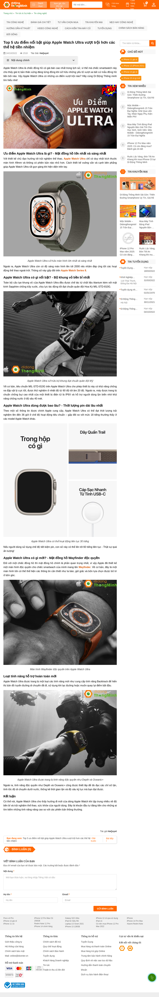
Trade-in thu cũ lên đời (54, 970)
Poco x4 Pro (8, 918)
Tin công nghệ (15, 22)
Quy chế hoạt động (52, 946)
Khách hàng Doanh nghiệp (56, 960)
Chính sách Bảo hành (53, 951)
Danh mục (37, 4)
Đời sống (12, 34)
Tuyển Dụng (87, 942)
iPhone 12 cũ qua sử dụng (107, 918)
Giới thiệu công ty (13, 942)
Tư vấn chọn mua (68, 22)
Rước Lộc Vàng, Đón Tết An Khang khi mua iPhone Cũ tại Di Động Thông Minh (147, 251)
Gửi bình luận (105, 908)
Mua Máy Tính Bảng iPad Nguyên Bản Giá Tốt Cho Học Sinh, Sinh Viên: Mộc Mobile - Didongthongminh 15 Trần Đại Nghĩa (147, 224)
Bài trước (93, 839)
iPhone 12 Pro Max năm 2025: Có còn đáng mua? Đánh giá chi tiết (127, 251)
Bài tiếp (109, 839)
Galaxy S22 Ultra (72, 918)
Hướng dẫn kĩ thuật (18, 28)
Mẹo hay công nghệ (121, 22)
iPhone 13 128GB (72, 926)
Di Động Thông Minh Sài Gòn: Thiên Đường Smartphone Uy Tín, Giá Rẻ (137, 196)
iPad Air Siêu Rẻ (72, 921)
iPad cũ (99, 921)
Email (66, 894)
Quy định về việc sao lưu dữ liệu (96, 960)
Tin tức (46, 965)
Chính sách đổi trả (52, 942)
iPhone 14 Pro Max (135, 921)
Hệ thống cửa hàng (14, 946)
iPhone (130, 918)
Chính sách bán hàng (131, 28)
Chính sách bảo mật (15, 951)
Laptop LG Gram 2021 (74, 924)
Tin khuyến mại (94, 22)
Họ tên (7, 894)
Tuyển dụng (105, 28)
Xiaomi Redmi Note (135, 924)
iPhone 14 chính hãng (43, 926)
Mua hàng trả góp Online (93, 951)
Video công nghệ (47, 28)
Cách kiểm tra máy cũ (78, 28)
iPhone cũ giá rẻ (10, 921)
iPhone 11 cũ (8, 924)
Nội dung (8, 871)
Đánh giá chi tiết (41, 22)
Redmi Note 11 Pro (42, 924)
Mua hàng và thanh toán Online (96, 946)
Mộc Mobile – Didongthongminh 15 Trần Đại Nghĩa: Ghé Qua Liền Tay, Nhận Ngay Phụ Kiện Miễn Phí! (128, 224)
